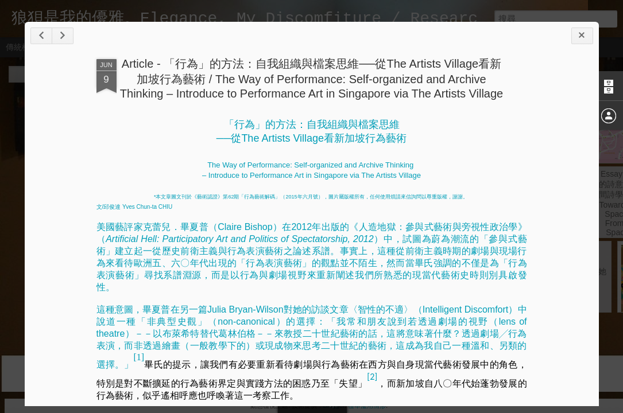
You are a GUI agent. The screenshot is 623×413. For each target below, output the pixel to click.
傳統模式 (22, 47)
